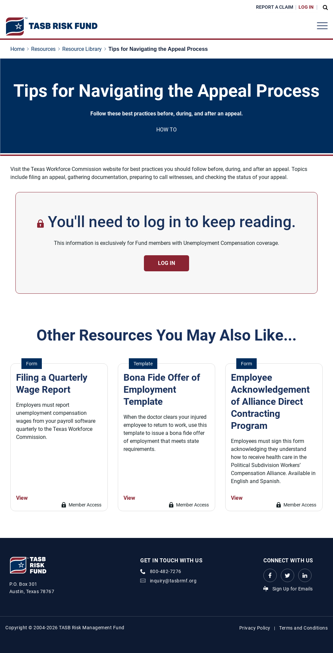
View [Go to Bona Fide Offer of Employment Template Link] (129, 498)
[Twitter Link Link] (287, 575)
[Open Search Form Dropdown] (324, 7)
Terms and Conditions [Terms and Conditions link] (303, 628)
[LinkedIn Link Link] (305, 575)
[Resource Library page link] (83, 49)
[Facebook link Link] (270, 575)
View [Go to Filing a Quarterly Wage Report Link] (22, 498)
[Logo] (51, 26)
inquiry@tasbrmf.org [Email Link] (173, 580)
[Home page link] (18, 49)
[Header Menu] (322, 25)
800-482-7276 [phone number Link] (165, 571)
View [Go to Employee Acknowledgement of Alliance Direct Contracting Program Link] (237, 498)
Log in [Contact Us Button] (166, 263)
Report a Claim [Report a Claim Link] (274, 7)
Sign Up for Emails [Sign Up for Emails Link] (292, 588)
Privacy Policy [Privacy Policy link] (254, 628)
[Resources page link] (44, 49)
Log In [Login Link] (306, 7)
